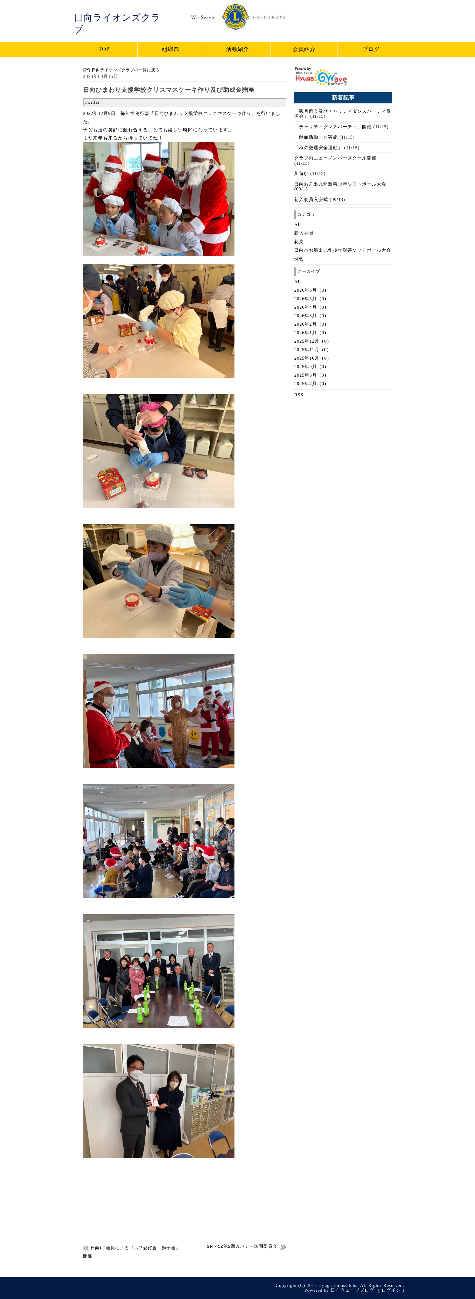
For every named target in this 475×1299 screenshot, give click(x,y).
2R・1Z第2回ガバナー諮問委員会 (242, 1246)
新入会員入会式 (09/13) (319, 199)
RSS (298, 394)
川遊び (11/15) (309, 173)
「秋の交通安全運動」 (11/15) (326, 147)
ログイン (391, 1290)
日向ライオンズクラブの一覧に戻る (121, 70)
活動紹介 (237, 49)
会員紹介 (304, 49)
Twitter (92, 102)
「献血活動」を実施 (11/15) (324, 137)
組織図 (170, 49)
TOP (104, 49)
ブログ (371, 49)
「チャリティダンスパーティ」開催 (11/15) (341, 126)
